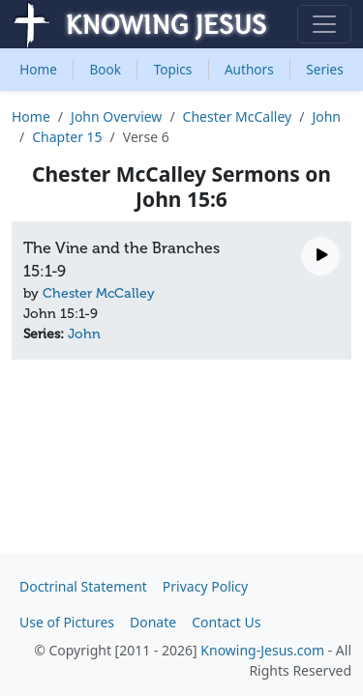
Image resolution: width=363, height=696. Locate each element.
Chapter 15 (67, 137)
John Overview (116, 116)
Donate (153, 622)
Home (38, 69)
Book (106, 69)
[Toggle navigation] (324, 24)
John (326, 116)
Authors (249, 69)
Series (324, 69)
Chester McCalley (237, 116)
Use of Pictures (66, 622)
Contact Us (226, 622)
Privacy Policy (205, 586)
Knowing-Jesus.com (262, 650)
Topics (173, 69)
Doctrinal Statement (83, 586)
